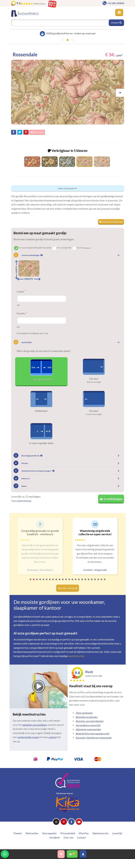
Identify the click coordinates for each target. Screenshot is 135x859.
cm (18, 305)
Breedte (22, 313)
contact (52, 737)
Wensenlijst (37, 132)
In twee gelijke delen (41, 379)
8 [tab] (53, 581)
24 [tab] (105, 581)
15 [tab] (76, 581)
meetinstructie (76, 656)
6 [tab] (47, 581)
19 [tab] (89, 581)
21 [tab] (95, 581)
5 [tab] (44, 581)
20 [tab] (92, 581)
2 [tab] (34, 581)
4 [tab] (40, 581)
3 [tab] (37, 581)
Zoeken (116, 22)
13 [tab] (69, 581)
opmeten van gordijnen (34, 724)
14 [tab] (73, 581)
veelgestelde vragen (28, 737)
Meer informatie (67, 188)
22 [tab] (98, 581)
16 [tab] (79, 581)
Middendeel (41, 410)
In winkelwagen (111, 499)
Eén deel (93, 378)
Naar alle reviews (67, 588)
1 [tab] (31, 581)
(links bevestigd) (94, 382)
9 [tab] (56, 581)
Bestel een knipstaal (111, 221)
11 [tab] (63, 581)
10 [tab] (60, 581)
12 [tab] (66, 581)
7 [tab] (50, 581)
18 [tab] (85, 581)
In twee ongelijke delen (41, 443)
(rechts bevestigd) (94, 414)
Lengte (21, 291)
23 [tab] (102, 581)
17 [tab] (82, 581)
